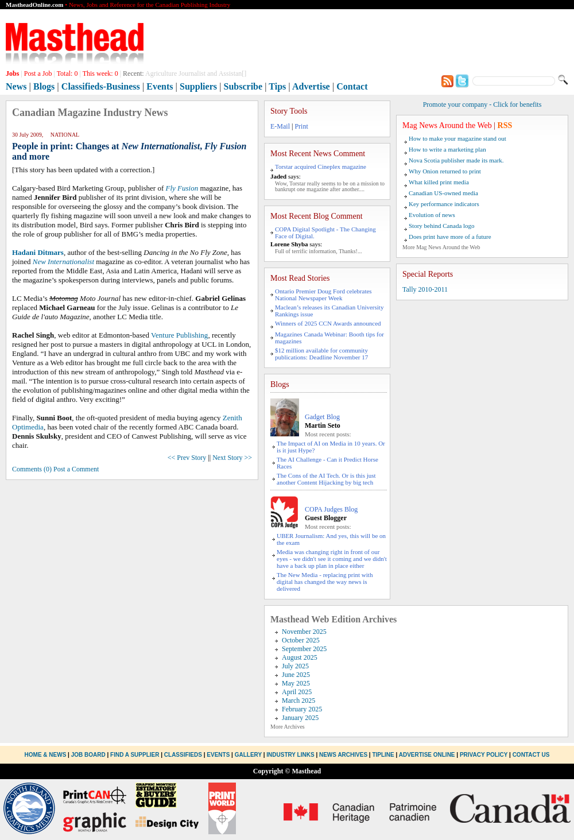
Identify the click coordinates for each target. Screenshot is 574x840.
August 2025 (299, 657)
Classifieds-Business (100, 86)
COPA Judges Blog (331, 509)
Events (159, 86)
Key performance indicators (444, 203)
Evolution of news (432, 214)
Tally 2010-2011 (425, 289)
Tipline (383, 755)
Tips (277, 86)
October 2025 (301, 640)
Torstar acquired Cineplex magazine (320, 166)
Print (301, 126)
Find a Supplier (134, 755)
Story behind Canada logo (442, 225)
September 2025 (304, 649)
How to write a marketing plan (447, 149)
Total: (67, 73)
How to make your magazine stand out (457, 138)
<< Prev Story (187, 458)
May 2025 (296, 683)
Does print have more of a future (450, 236)
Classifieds (183, 755)
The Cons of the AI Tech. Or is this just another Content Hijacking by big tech (326, 479)
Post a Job (38, 73)
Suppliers (198, 86)
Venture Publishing (179, 335)
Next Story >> (232, 458)
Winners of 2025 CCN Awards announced (328, 323)
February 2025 (302, 709)
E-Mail (280, 126)
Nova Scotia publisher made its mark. (456, 160)
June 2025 (296, 675)
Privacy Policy (483, 755)
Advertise (311, 86)
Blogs (44, 86)
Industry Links (290, 755)
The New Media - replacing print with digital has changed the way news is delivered (325, 581)
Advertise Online (427, 755)
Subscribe (243, 86)
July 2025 (295, 666)
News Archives (343, 755)
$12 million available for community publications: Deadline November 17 (321, 354)
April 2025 (297, 692)
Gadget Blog (322, 417)
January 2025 (300, 718)
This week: (100, 73)
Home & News (46, 755)
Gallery (248, 755)
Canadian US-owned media (443, 192)
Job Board (88, 755)
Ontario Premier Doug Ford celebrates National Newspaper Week (323, 294)
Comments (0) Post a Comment (55, 469)
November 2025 (304, 632)
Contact (351, 86)
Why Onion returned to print (445, 171)
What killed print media (439, 182)
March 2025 (298, 700)
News (16, 86)
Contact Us (531, 755)
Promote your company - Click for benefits (482, 104)
